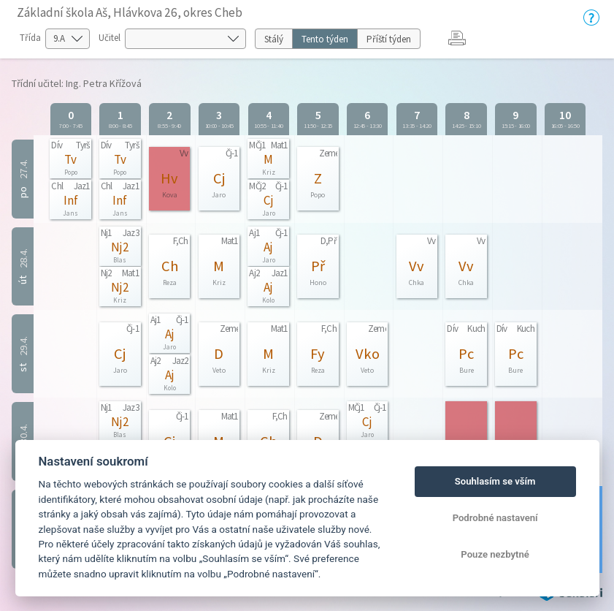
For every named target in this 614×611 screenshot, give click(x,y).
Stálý (273, 39)
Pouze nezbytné (495, 554)
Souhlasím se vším (495, 481)
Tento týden (325, 39)
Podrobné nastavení (495, 517)
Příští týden (389, 39)
